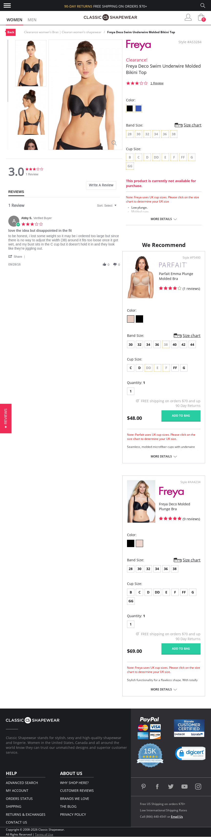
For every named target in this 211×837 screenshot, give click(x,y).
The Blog (68, 806)
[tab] (101, 185)
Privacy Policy (73, 814)
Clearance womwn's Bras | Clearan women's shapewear (62, 32)
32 (139, 344)
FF (175, 367)
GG (130, 601)
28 (131, 568)
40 (175, 344)
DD (157, 592)
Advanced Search (22, 782)
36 (157, 344)
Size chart (192, 125)
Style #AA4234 (190, 482)
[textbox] (119, 207)
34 (148, 344)
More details (161, 219)
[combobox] (107, 205)
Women (14, 19)
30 (131, 344)
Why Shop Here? (74, 782)
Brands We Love (74, 798)
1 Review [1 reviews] (156, 83)
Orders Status (19, 798)
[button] (17, 256)
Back (10, 32)
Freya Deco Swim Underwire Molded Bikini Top (141, 32)
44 (192, 344)
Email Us (177, 817)
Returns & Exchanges (25, 814)
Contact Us (16, 822)
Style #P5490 (191, 258)
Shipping (13, 806)
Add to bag (181, 415)
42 (183, 344)
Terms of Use (44, 834)
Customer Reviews (77, 790)
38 (175, 568)
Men (32, 19)
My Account (17, 790)
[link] (192, 754)
